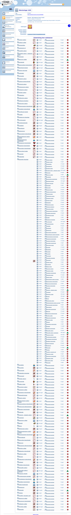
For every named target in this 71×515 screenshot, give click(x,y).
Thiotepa (47, 349)
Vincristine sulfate (49, 360)
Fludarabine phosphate (50, 258)
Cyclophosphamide (22, 122)
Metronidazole (48, 307)
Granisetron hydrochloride (50, 273)
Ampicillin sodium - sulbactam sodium (52, 170)
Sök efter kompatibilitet (8, 26)
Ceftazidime (20, 95)
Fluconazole (48, 256)
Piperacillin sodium (49, 330)
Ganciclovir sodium (49, 268)
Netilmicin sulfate (49, 320)
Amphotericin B (21, 48)
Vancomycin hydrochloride (50, 356)
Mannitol (47, 296)
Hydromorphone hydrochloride (51, 281)
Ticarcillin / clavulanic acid (50, 352)
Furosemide (48, 264)
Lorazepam (47, 292)
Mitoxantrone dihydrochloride (51, 313)
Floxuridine (47, 253)
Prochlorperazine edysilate (50, 337)
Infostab (7, 12)
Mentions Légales (35, 514)
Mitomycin (47, 311)
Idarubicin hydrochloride (50, 285)
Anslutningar (8, 51)
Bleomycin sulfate (22, 59)
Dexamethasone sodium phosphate (52, 234)
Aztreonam (20, 56)
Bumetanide (20, 62)
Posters (7, 47)
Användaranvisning (9, 66)
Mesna (47, 298)
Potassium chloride (49, 335)
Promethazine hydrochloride (51, 339)
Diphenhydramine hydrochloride (22, 140)
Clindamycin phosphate (23, 117)
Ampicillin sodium (22, 50)
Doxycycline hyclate (22, 151)
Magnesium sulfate (49, 294)
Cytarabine (20, 125)
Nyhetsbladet (8, 70)
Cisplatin (20, 114)
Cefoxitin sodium (21, 92)
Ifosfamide (47, 288)
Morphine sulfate (48, 315)
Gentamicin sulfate (22, 389)
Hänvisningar (8, 34)
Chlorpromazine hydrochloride (24, 106)
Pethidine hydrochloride (50, 328)
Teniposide (47, 347)
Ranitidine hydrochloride (50, 341)
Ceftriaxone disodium (22, 100)
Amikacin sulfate (21, 42)
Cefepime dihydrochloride (23, 81)
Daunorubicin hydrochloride (24, 133)
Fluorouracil (48, 260)
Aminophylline (21, 45)
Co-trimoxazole (21, 120)
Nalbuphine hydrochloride (50, 317)
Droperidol (20, 154)
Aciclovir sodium (21, 39)
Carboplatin (20, 73)
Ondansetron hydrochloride (50, 324)
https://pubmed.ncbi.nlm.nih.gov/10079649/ (35, 14)
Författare (7, 61)
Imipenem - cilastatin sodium (51, 290)
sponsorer (7, 55)
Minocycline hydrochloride (50, 309)
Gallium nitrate (48, 266)
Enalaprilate (20, 156)
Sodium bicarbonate (49, 343)
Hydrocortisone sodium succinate (52, 279)
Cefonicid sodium (22, 84)
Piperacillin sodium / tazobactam (51, 332)
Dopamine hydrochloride (23, 145)
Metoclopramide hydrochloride (51, 305)
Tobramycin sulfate (49, 354)
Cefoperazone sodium (23, 87)
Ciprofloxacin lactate (22, 111)
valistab (7, 42)
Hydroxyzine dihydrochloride (51, 283)
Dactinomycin (21, 131)
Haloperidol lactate (49, 275)
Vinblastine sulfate (49, 358)
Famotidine (47, 251)
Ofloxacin (47, 322)
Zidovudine (47, 362)
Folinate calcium (48, 262)
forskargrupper (8, 38)
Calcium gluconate (22, 70)
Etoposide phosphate (49, 40)
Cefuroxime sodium (22, 103)
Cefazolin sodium (22, 78)
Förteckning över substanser (9, 17)
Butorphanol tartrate (22, 67)
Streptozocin (48, 345)
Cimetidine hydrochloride (23, 109)
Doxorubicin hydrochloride (24, 148)
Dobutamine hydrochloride (24, 143)
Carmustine (20, 76)
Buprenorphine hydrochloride (24, 65)
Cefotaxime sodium (22, 89)
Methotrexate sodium (49, 300)
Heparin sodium (48, 277)
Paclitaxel (47, 326)
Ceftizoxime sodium (22, 98)
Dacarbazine (20, 128)
